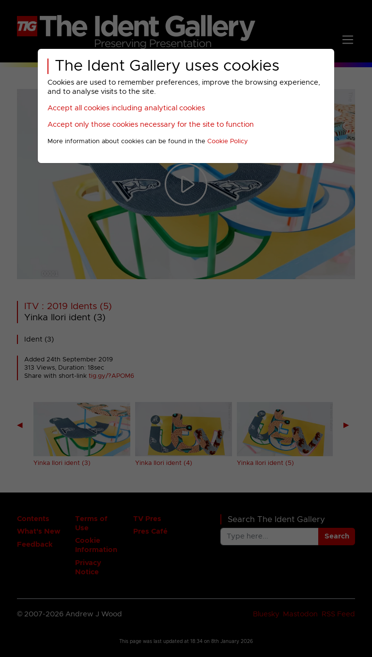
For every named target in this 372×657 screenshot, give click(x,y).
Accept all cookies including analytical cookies (126, 108)
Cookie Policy (227, 141)
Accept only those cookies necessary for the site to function (150, 124)
